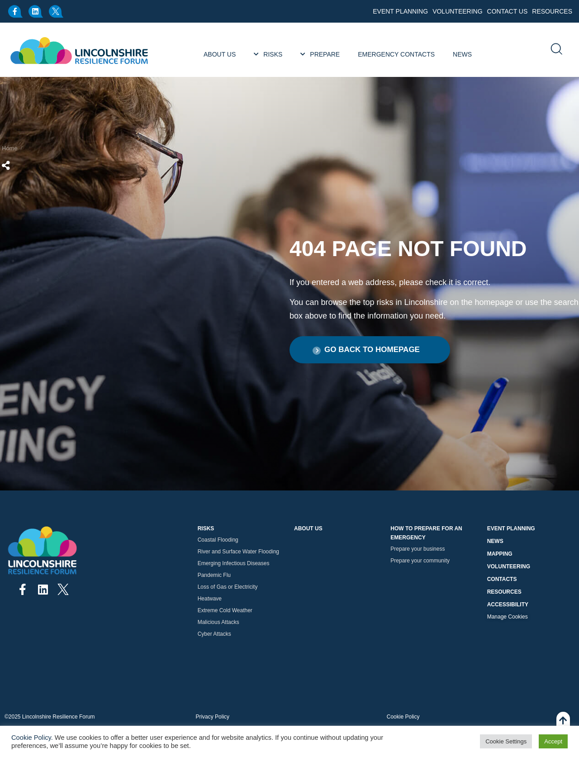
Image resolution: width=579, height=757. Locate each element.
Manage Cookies (507, 617)
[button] (370, 349)
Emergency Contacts (396, 54)
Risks (272, 54)
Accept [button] (553, 741)
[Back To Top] (563, 725)
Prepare (325, 54)
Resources (552, 11)
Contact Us (507, 11)
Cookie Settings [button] (506, 741)
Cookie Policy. (32, 737)
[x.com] (56, 11)
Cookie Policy (403, 717)
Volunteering (457, 11)
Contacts (502, 579)
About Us (220, 54)
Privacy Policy (212, 717)
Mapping (500, 554)
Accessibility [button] (507, 604)
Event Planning (400, 11)
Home (10, 148)
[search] (556, 50)
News (495, 541)
